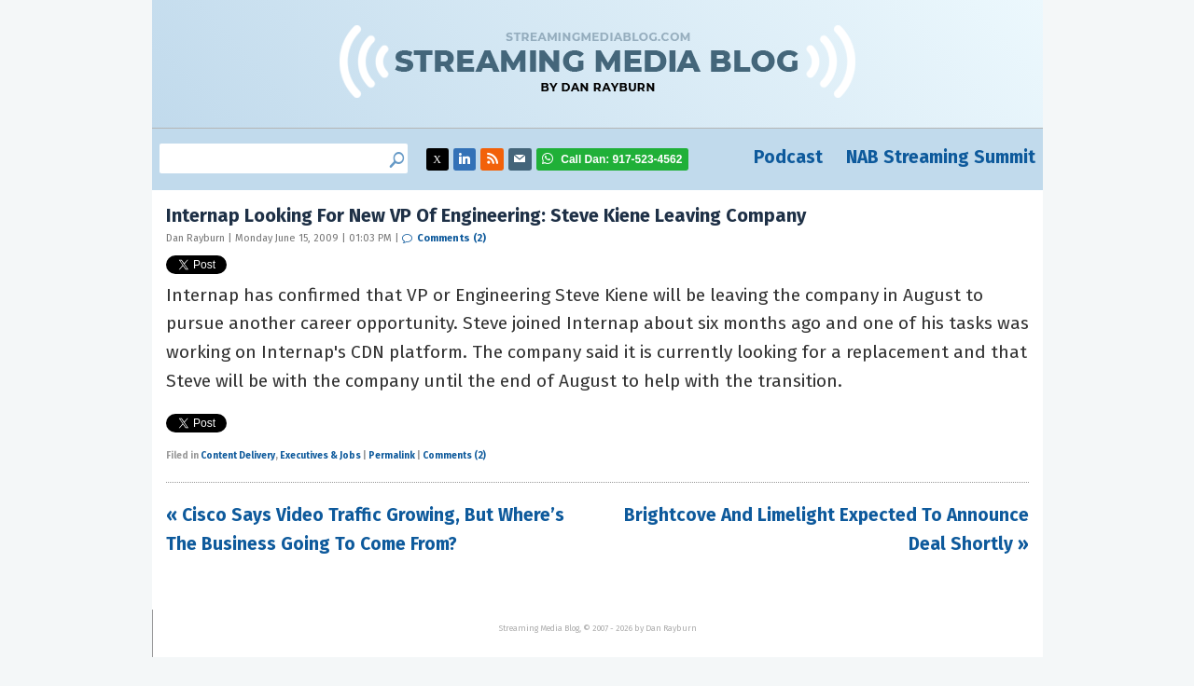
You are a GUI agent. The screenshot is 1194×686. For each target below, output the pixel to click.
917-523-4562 (621, 159)
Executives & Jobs (320, 455)
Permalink (391, 455)
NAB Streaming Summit (940, 157)
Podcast (788, 157)
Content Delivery (238, 455)
